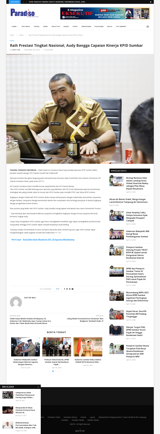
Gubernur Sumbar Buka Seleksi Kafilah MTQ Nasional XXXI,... (88, 360)
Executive (56, 26)
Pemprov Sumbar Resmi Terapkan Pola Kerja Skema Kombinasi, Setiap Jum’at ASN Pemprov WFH (137, 351)
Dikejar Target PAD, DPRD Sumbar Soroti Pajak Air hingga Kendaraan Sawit (135, 331)
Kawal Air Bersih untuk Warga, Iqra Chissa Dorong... (53, 2)
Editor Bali (16, 50)
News (21, 35)
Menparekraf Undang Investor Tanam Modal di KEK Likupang (122, 417)
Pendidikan (86, 26)
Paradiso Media (78, 420)
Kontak (83, 417)
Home (14, 26)
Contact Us (18, 417)
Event (45, 26)
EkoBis (66, 26)
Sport (75, 26)
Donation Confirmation (35, 417)
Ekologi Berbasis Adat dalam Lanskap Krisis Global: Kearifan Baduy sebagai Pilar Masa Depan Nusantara (137, 183)
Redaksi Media (93, 420)
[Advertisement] (56, 265)
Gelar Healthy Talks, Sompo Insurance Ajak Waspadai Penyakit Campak (137, 216)
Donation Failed (54, 417)
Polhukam (99, 26)
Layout (92, 417)
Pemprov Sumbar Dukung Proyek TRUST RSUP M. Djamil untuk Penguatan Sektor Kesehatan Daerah (137, 252)
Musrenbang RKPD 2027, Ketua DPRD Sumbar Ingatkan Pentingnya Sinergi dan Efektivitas (137, 296)
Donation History (70, 417)
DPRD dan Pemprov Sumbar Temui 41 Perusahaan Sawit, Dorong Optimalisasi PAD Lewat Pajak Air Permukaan (136, 275)
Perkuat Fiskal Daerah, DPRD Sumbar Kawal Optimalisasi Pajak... (56, 361)
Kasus (109, 26)
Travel (37, 26)
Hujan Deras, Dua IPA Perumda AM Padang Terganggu (136, 314)
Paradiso (64, 420)
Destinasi (26, 26)
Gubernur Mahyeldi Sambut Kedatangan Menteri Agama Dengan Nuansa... (25, 361)
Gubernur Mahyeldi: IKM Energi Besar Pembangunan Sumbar (137, 234)
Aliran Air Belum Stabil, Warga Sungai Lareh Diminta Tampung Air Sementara (128, 200)
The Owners (121, 26)
